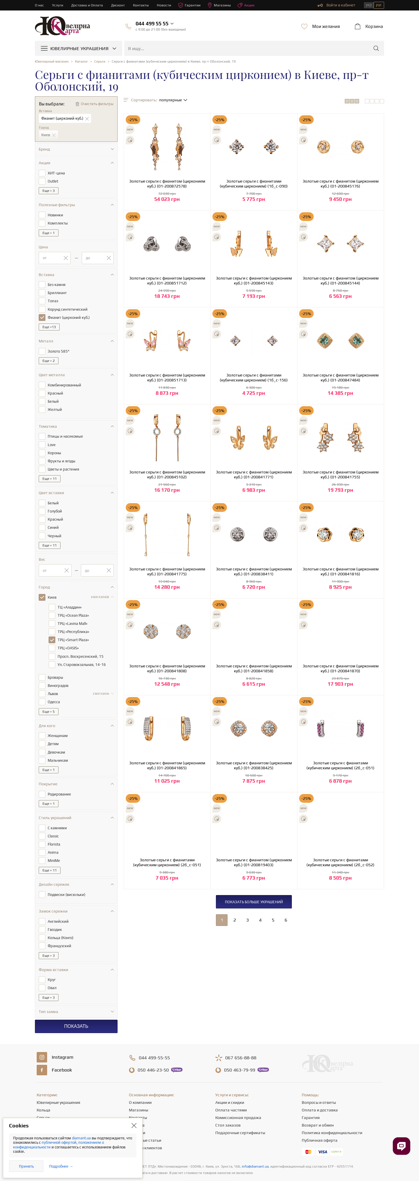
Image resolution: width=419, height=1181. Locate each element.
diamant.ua (82, 1138)
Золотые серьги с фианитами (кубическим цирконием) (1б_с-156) (254, 377)
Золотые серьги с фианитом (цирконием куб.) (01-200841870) (341, 668)
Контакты (143, 5)
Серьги (43, 1100)
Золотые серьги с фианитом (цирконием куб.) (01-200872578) (167, 183)
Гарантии (193, 5)
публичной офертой (59, 1142)
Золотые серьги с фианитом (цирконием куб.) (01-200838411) (254, 571)
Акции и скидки (229, 1085)
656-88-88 (240, 1040)
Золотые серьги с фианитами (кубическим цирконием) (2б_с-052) (340, 862)
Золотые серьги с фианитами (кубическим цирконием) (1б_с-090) (254, 183)
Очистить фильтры (97, 104)
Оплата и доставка (320, 1092)
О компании (140, 1085)
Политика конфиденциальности (332, 1115)
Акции (252, 5)
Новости (167, 5)
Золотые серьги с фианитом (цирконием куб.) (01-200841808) (167, 668)
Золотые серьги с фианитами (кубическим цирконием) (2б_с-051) (340, 765)
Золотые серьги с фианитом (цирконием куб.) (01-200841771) (254, 474)
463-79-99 (239, 1052)
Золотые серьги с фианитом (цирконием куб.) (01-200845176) (341, 183)
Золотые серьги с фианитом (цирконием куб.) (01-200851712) (167, 280)
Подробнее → (61, 1166)
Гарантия (311, 1100)
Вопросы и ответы (319, 1085)
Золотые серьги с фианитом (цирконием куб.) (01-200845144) (341, 280)
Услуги (58, 5)
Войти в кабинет (336, 5)
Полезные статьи (145, 1122)
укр (369, 5)
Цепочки (45, 1107)
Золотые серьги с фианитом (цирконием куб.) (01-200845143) (254, 280)
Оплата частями (231, 1092)
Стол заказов (228, 1107)
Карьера (137, 1107)
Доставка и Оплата (88, 5)
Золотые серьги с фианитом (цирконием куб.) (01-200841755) (341, 474)
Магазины (224, 5)
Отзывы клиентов (145, 1130)
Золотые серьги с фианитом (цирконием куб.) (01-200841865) (167, 765)
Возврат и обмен (318, 1107)
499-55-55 (154, 1040)
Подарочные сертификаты (240, 1115)
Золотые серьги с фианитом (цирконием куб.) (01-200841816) (341, 571)
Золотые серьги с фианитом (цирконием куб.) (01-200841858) (254, 668)
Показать (76, 1008)
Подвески (46, 1115)
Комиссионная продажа (238, 1100)
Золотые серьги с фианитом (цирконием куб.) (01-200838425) (254, 765)
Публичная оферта (320, 1122)
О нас (39, 5)
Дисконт (120, 5)
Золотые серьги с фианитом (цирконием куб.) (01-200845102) (167, 474)
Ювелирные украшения (58, 1085)
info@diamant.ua (255, 1149)
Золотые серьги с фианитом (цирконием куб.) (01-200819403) (254, 862)
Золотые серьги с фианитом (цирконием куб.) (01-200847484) (341, 377)
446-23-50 (153, 1052)
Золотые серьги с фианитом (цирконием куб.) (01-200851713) (167, 377)
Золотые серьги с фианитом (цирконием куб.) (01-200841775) (167, 571)
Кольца (43, 1092)
